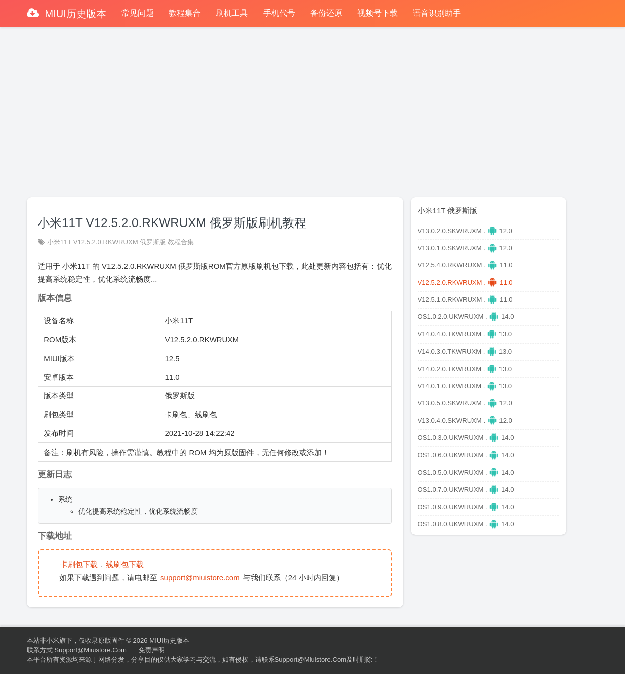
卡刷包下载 (79, 564)
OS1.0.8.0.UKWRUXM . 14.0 (466, 524)
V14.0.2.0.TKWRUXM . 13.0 (465, 369)
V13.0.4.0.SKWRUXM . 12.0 (465, 420)
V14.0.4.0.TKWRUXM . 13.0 (465, 334)
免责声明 (152, 650)
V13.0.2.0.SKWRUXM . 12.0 (465, 231)
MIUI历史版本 (74, 13)
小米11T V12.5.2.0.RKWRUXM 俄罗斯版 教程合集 (120, 242)
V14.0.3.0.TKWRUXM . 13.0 (465, 351)
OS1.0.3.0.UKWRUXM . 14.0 (466, 437)
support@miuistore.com (200, 577)
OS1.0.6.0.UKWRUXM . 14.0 (466, 455)
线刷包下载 (125, 564)
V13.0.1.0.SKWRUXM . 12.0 (465, 248)
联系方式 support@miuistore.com (77, 650)
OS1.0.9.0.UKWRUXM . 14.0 (466, 507)
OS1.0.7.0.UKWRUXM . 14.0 (466, 489)
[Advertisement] (313, 107)
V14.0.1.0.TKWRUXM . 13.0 (465, 386)
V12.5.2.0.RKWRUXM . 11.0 (465, 282)
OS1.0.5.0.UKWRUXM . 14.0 (466, 472)
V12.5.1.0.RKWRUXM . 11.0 (465, 299)
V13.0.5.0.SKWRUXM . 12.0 (465, 403)
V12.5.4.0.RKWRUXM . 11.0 (465, 265)
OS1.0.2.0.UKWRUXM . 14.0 (466, 316)
